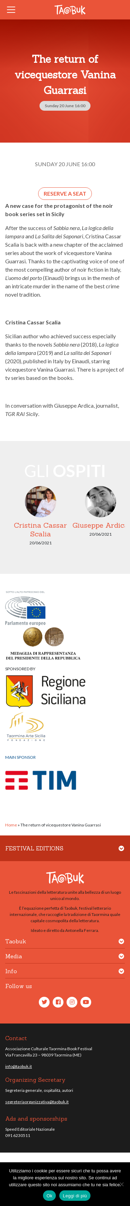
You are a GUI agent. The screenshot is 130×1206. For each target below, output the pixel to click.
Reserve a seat (65, 193)
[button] (121, 852)
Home (11, 824)
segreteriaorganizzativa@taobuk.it (37, 1101)
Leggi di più (75, 1195)
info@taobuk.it (18, 1066)
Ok (49, 1195)
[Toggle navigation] (13, 10)
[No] (121, 1184)
